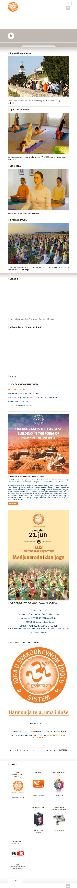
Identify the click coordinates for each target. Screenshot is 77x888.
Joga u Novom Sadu (20, 53)
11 (47, 750)
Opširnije (12, 503)
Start (10, 750)
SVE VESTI (63, 750)
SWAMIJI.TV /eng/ (38, 773)
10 (43, 750)
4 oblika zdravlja (18, 220)
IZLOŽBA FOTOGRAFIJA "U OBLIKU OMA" (27, 476)
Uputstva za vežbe (19, 109)
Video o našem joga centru (12, 36)
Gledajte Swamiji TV (38, 796)
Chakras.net (59, 796)
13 (55, 750)
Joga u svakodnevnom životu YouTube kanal (18, 866)
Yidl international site (17, 797)
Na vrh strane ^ (14, 881)
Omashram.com (59, 830)
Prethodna (18, 750)
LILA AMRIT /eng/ (38, 807)
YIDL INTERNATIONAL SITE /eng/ (18, 775)
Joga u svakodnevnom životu (13, 8)
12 (51, 750)
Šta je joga (15, 166)
